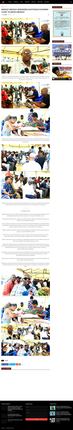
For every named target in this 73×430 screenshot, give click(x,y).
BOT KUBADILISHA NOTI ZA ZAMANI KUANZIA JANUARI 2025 (15, 415)
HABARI (5, 6)
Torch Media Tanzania (10, 428)
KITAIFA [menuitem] (10, 1)
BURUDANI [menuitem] (40, 1)
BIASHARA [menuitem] (27, 1)
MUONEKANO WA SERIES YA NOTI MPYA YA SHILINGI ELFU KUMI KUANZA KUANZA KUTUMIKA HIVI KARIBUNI (15, 408)
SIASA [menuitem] (21, 1)
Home (2, 6)
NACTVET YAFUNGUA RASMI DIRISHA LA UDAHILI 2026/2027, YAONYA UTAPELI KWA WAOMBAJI (63, 413)
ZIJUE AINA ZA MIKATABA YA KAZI (15, 419)
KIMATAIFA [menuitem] (16, 1)
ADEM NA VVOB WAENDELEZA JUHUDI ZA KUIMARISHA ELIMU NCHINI (63, 420)
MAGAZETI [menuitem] (46, 1)
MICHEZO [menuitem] (33, 1)
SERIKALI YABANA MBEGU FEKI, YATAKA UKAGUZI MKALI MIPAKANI (64, 407)
